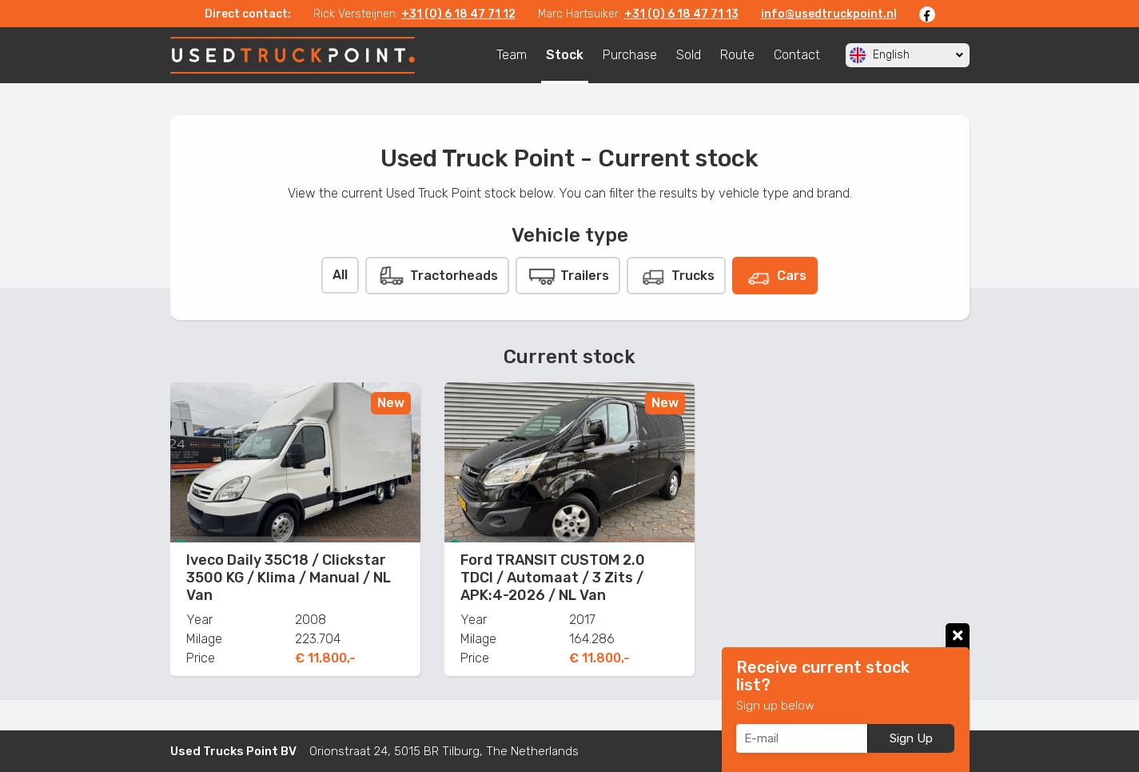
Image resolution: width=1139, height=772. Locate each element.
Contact (797, 54)
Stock (564, 54)
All (340, 274)
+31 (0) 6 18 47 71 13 (681, 14)
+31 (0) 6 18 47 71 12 (458, 14)
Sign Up (911, 738)
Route (737, 54)
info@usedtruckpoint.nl (829, 14)
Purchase (630, 54)
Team (511, 54)
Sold (688, 54)
